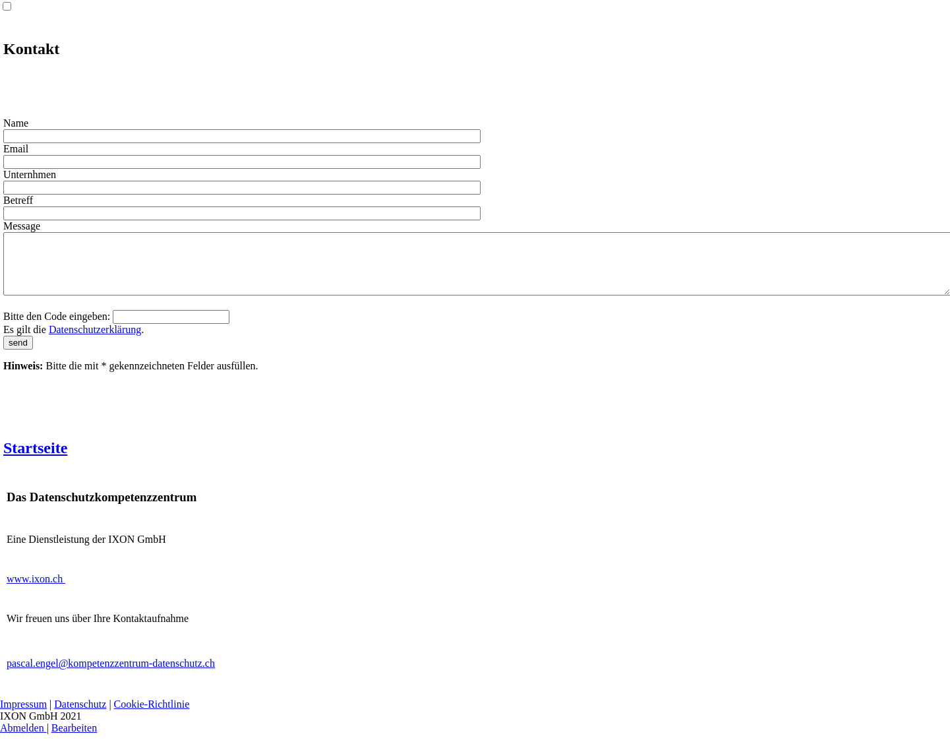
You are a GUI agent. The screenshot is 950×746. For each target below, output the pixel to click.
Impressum (23, 716)
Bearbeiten (74, 739)
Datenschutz (80, 716)
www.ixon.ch (36, 590)
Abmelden (23, 739)
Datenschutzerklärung (95, 341)
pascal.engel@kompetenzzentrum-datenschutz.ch (111, 675)
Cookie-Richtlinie (152, 716)
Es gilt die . (73, 341)
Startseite (35, 459)
